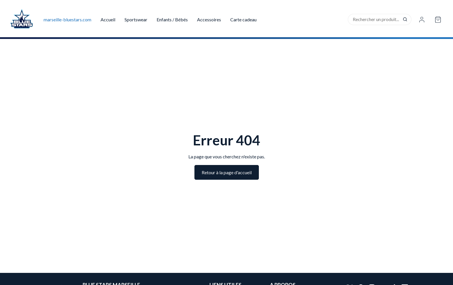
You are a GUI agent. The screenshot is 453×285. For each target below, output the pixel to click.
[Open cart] (438, 19)
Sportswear (136, 19)
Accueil (108, 19)
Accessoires (209, 19)
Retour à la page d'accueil (227, 172)
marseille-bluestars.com (67, 19)
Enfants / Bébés (172, 19)
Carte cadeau (243, 19)
